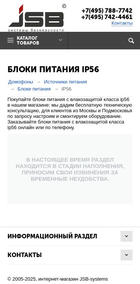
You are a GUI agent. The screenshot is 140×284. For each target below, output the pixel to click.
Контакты (122, 23)
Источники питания (65, 82)
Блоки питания (34, 89)
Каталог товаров (28, 41)
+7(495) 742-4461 (107, 17)
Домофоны (20, 82)
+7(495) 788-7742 (107, 10)
